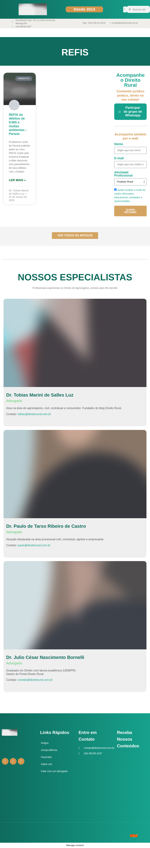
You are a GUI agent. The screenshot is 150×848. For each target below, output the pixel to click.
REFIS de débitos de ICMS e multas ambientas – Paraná (18, 124)
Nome (118, 144)
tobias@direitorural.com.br (34, 414)
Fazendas (46, 757)
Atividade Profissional (123, 174)
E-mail (119, 158)
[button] (125, 9)
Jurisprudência (49, 750)
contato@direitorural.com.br (35, 679)
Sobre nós (46, 764)
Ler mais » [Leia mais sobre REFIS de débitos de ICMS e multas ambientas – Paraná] (17, 180)
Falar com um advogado (54, 771)
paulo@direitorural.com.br (34, 545)
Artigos (45, 743)
